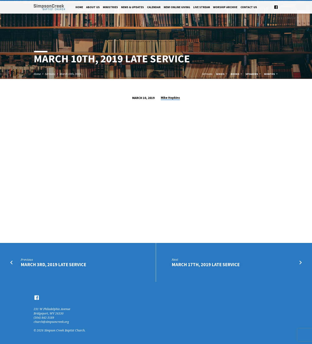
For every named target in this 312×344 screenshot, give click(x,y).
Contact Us (248, 7)
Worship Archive (225, 7)
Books (237, 74)
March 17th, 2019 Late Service (206, 264)
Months (271, 74)
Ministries (110, 7)
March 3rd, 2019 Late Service (53, 264)
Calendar (154, 7)
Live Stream (201, 7)
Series (222, 74)
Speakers (253, 74)
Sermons (50, 74)
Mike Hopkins (170, 98)
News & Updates (132, 7)
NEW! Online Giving (177, 7)
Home (79, 7)
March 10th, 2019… (71, 74)
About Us (93, 7)
